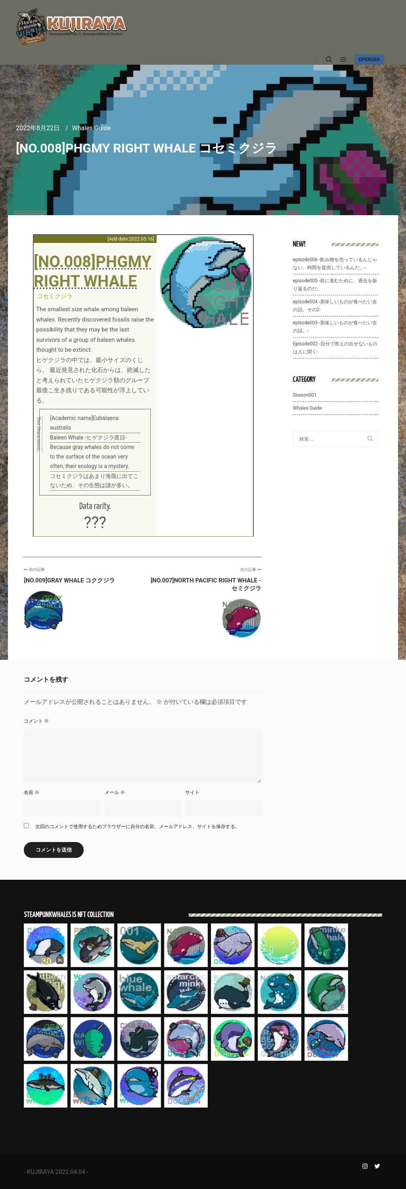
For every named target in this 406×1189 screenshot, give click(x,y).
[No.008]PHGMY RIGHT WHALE (92, 271)
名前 (31, 792)
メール (115, 792)
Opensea (369, 59)
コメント (36, 721)
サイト (192, 792)
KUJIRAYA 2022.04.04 (56, 1172)
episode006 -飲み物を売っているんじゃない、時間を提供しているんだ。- (335, 263)
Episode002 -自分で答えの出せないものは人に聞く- (335, 348)
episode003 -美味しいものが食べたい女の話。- (335, 326)
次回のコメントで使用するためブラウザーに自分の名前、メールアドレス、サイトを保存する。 (137, 826)
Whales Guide (91, 128)
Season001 (305, 395)
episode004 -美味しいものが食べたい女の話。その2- (335, 305)
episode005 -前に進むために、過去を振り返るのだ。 (335, 284)
